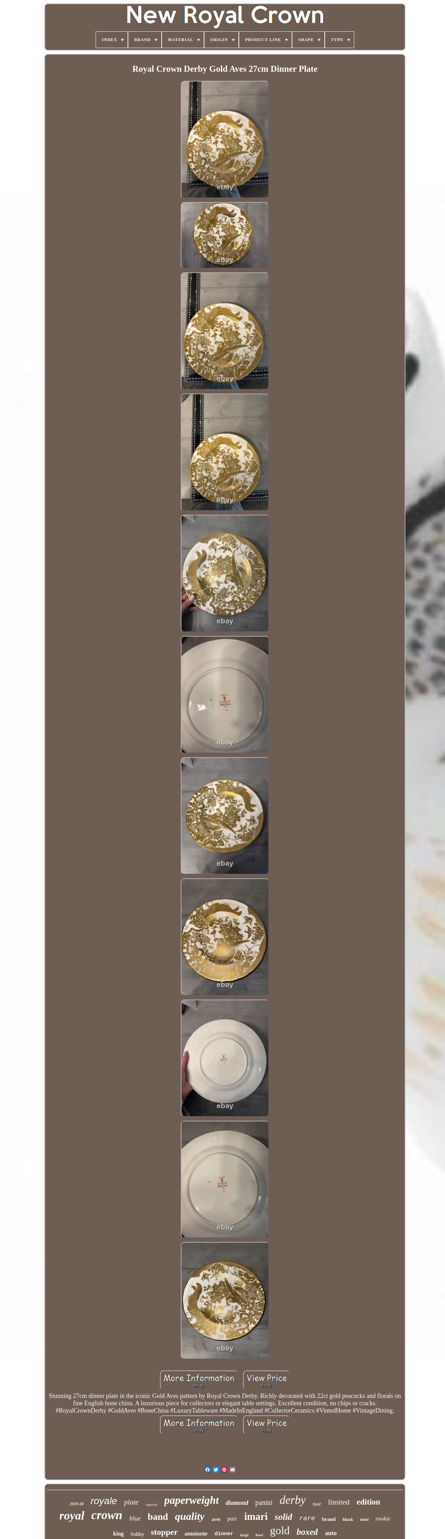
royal (71, 1515)
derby (293, 1500)
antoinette (196, 1534)
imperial (151, 1505)
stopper (164, 1532)
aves (215, 1519)
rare (307, 1518)
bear (317, 1504)
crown (106, 1515)
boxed (307, 1532)
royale (103, 1500)
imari (256, 1516)
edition (368, 1502)
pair (232, 1518)
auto (331, 1533)
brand (328, 1519)
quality (189, 1516)
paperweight (191, 1500)
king (118, 1534)
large (244, 1535)
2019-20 (76, 1503)
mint (364, 1519)
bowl (259, 1535)
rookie (382, 1518)
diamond (237, 1502)
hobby (137, 1534)
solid (283, 1517)
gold (280, 1530)
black (347, 1519)
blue (135, 1518)
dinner (224, 1534)
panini (264, 1502)
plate (131, 1502)
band (158, 1516)
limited (339, 1502)
